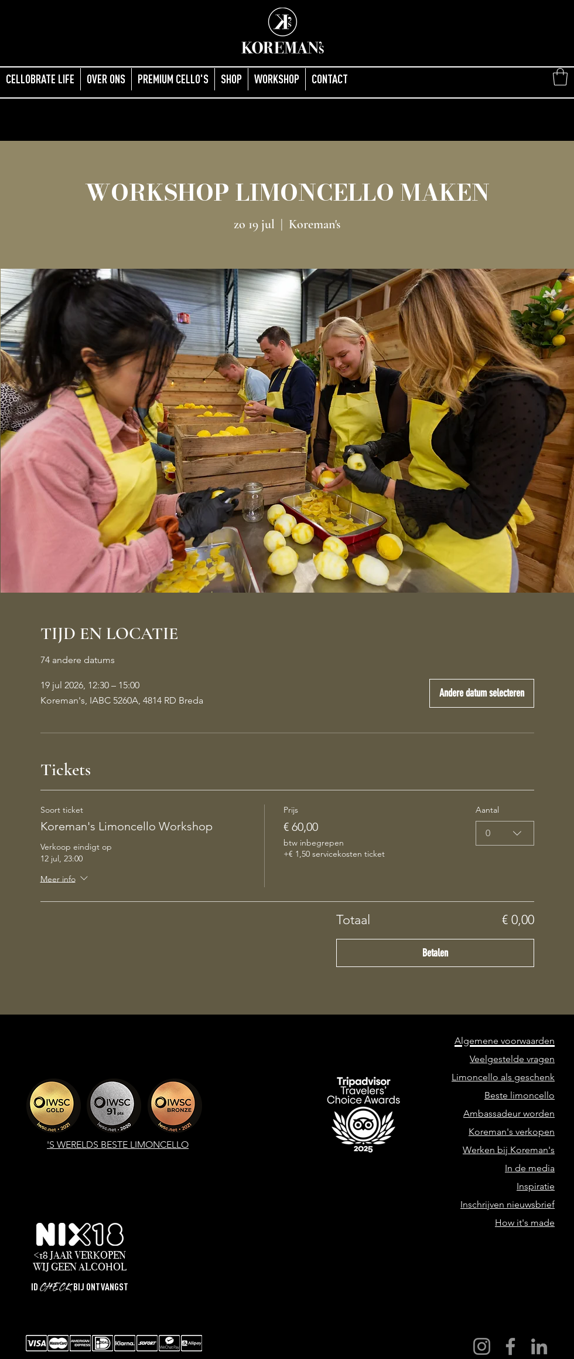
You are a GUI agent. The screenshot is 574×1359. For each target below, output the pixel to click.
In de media (530, 1168)
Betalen (435, 952)
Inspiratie (536, 1186)
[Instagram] (481, 1346)
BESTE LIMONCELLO (145, 1144)
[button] (560, 77)
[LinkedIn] (539, 1346)
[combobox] (505, 832)
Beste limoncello (519, 1095)
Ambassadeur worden (509, 1113)
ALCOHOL (102, 1266)
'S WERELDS (74, 1144)
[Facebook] (510, 1346)
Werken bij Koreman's (509, 1149)
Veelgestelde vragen (512, 1058)
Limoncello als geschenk (503, 1077)
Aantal (487, 809)
